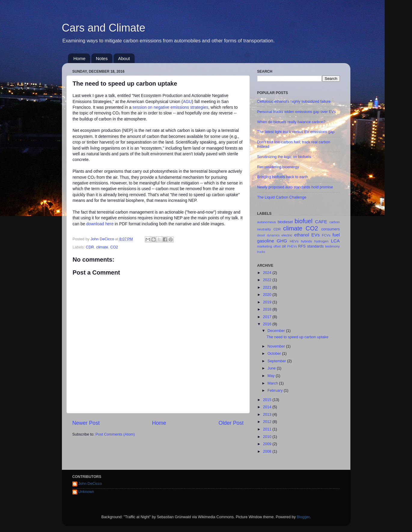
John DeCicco (90, 484)
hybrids (306, 241)
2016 (268, 324)
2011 (268, 429)
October (274, 353)
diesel (261, 235)
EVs (315, 234)
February (275, 390)
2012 (268, 422)
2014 (268, 407)
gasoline (265, 240)
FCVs (326, 235)
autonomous (266, 222)
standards (315, 246)
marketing (264, 246)
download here (100, 223)
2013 (268, 414)
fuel (336, 234)
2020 (268, 295)
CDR (90, 247)
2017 (268, 317)
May (271, 376)
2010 (268, 437)
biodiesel (285, 222)
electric (287, 235)
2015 (268, 400)
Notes (102, 58)
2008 (268, 451)
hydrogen (321, 241)
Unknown (86, 492)
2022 (268, 280)
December (276, 331)
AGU (187, 101)
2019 (268, 302)
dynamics (273, 235)
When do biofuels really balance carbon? (291, 122)
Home (79, 58)
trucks (261, 252)
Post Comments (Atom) (115, 434)
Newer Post (86, 423)
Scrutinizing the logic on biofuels (284, 157)
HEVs (294, 241)
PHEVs (292, 246)
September (277, 361)
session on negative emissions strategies (170, 107)
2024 (268, 273)
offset (277, 246)
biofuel (303, 221)
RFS (302, 246)
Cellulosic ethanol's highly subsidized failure (294, 101)
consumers (330, 229)
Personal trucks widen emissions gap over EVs (296, 112)
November (276, 346)
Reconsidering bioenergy (278, 167)
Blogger (303, 517)
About (124, 58)
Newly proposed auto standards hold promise (295, 187)
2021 (268, 287)
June (272, 368)
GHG (282, 240)
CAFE (321, 221)
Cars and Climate (103, 28)
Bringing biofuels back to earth (282, 177)
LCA (335, 240)
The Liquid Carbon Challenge (282, 197)
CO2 (114, 247)
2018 (268, 309)
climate (102, 247)
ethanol (301, 234)
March (273, 383)
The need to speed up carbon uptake (297, 337)
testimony (332, 246)
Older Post (230, 423)
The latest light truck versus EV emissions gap (296, 132)
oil (284, 246)
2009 (268, 444)
